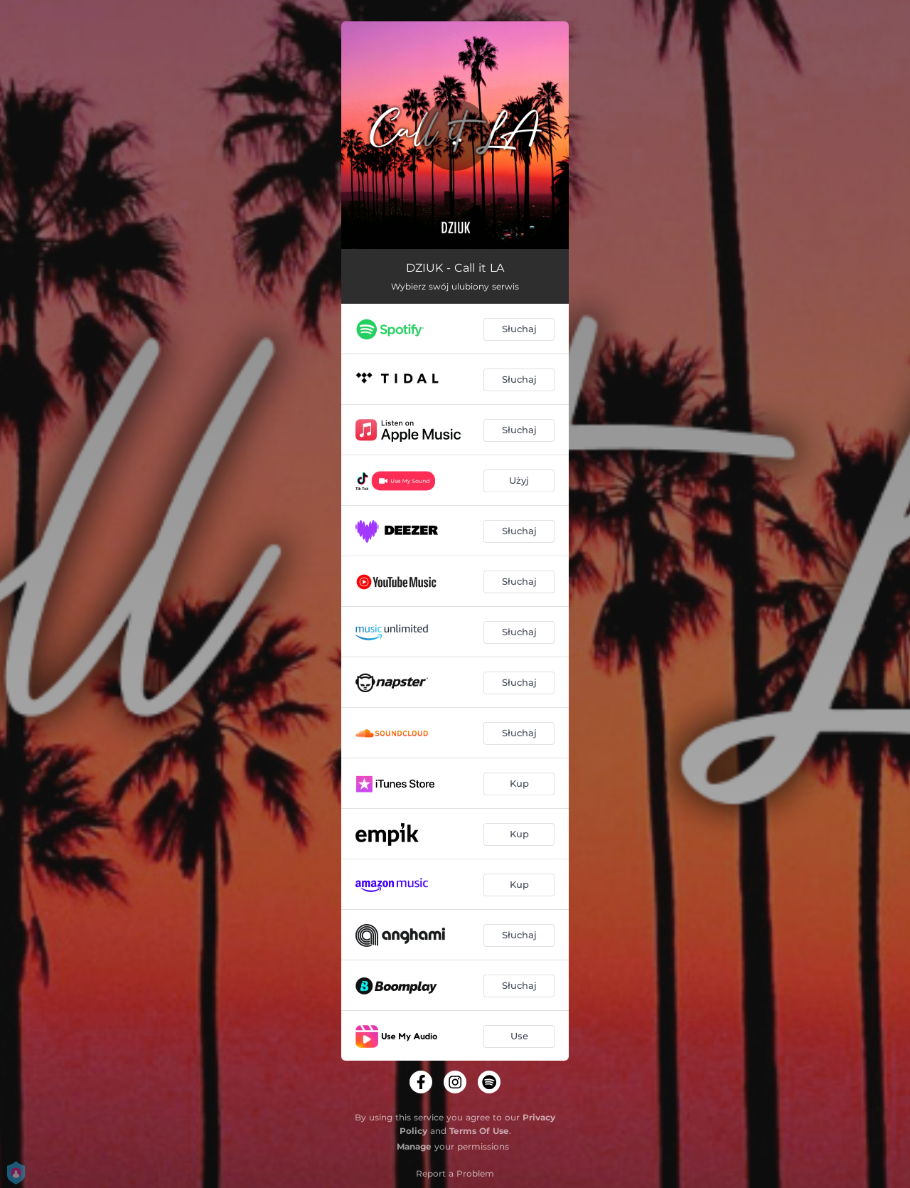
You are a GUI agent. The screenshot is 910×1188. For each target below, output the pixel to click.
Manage (414, 1146)
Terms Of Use (479, 1130)
